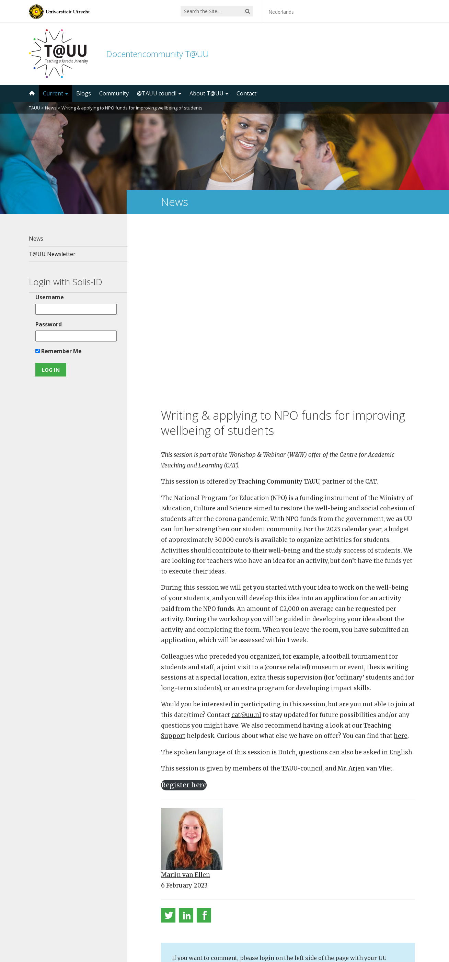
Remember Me (58, 351)
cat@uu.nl (246, 542)
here (400, 563)
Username (49, 297)
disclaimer (407, 929)
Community (114, 93)
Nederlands (281, 12)
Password (48, 324)
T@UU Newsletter (52, 254)
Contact (246, 93)
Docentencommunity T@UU (157, 53)
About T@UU (208, 93)
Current (55, 93)
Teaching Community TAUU (278, 309)
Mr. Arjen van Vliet (364, 596)
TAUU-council (301, 596)
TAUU (34, 108)
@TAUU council (159, 93)
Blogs (83, 93)
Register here (184, 612)
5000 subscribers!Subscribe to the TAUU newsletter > (291, 872)
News (51, 108)
